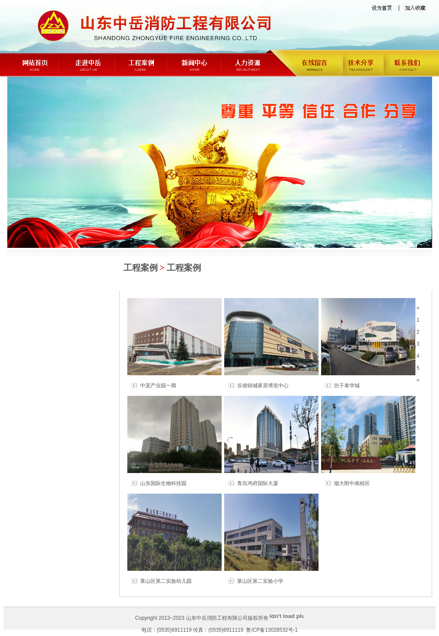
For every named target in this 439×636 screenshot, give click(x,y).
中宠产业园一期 (158, 386)
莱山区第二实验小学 (260, 581)
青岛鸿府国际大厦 (257, 483)
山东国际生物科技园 (163, 483)
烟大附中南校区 (352, 483)
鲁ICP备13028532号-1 (272, 630)
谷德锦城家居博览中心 (263, 386)
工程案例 (140, 267)
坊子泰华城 (347, 386)
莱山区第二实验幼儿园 (166, 581)
